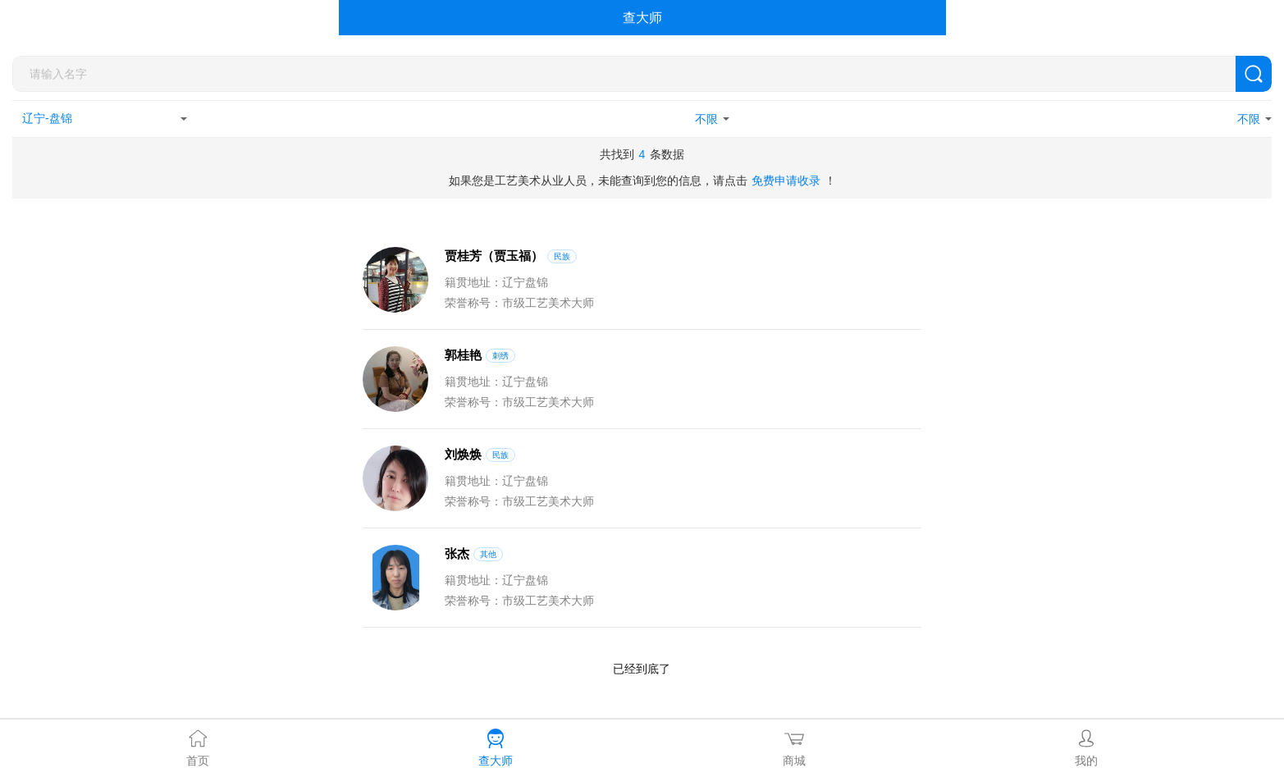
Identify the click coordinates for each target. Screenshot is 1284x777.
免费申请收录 (786, 180)
